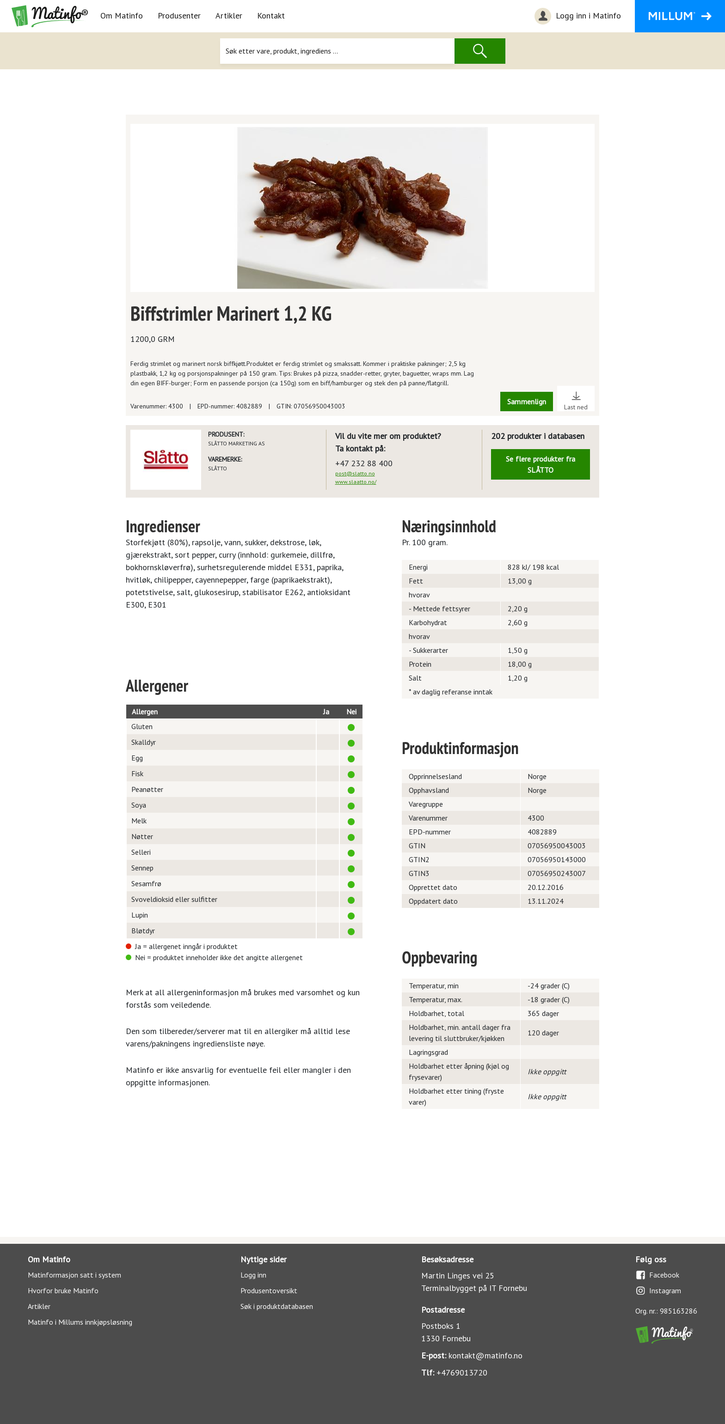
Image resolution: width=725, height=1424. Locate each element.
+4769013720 (461, 1372)
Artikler (228, 15)
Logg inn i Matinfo (576, 16)
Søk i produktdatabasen (276, 1306)
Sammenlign (526, 401)
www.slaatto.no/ (355, 481)
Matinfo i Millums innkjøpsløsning (80, 1322)
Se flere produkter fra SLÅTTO (540, 464)
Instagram (658, 1290)
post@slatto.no (355, 473)
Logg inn (253, 1274)
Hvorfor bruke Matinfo (63, 1290)
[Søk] (337, 51)
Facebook (657, 1275)
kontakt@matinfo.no (485, 1355)
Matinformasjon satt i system (74, 1274)
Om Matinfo (121, 15)
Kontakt (271, 15)
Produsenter (179, 15)
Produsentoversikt (268, 1290)
